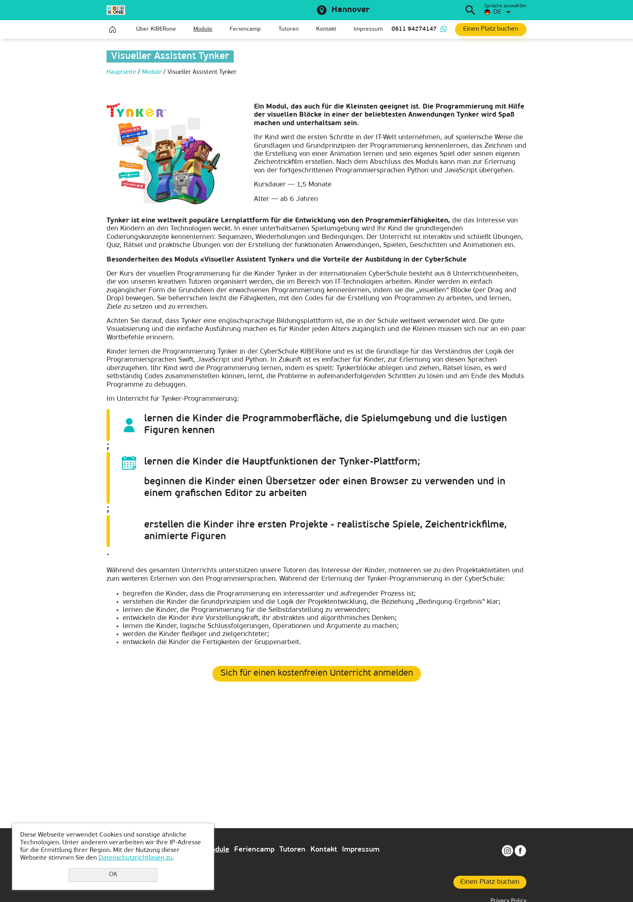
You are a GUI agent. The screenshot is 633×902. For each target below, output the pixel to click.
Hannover (350, 10)
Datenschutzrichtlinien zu (135, 858)
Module (202, 29)
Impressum (368, 29)
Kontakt (326, 29)
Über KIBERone (156, 29)
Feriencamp (245, 29)
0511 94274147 (414, 29)
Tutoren (289, 29)
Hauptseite (113, 29)
